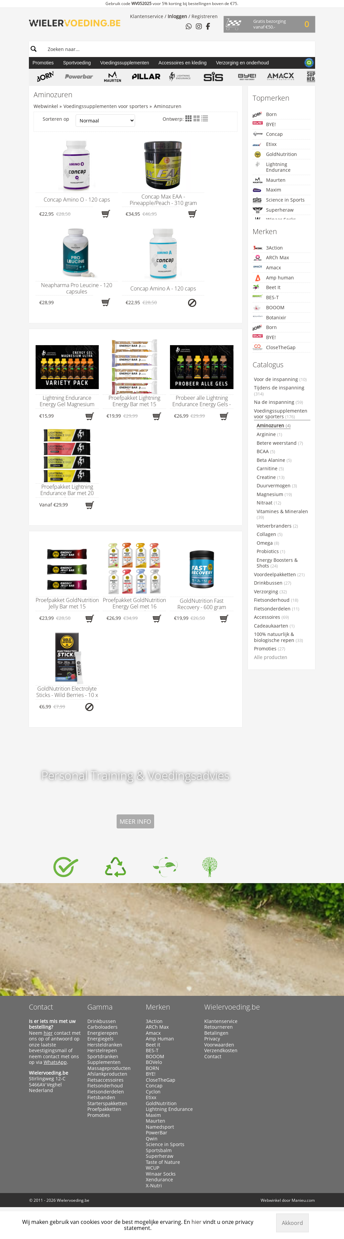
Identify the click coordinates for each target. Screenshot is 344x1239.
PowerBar (156, 1133)
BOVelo (154, 1062)
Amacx (267, 267)
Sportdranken (102, 1057)
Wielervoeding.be (232, 1007)
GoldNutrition (275, 154)
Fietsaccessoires (105, 1080)
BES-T (266, 297)
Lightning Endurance (272, 167)
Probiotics (271, 551)
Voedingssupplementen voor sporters (105, 106)
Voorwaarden (219, 1045)
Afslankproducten (107, 1074)
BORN (152, 1068)
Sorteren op (89, 120)
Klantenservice (146, 16)
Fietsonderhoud (276, 600)
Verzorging (270, 592)
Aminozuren (167, 106)
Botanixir (269, 317)
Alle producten (270, 657)
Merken (158, 1007)
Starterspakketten (107, 1103)
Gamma (100, 1007)
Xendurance (159, 1180)
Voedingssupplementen (124, 62)
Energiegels (100, 1039)
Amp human (273, 277)
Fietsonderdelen (276, 609)
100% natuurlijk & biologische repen (278, 637)
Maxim (267, 190)
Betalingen (216, 1033)
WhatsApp (55, 1062)
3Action (268, 248)
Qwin (152, 1139)
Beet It (267, 287)
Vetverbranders (277, 526)
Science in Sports (279, 200)
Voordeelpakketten (279, 575)
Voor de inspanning (280, 379)
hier (48, 1033)
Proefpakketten (104, 1109)
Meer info (135, 821)
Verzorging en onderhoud (242, 62)
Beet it (153, 1045)
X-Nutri (154, 1186)
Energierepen (102, 1033)
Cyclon (153, 1092)
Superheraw (273, 210)
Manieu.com (303, 1200)
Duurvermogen (277, 486)
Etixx (264, 144)
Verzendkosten (221, 1050)
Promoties (43, 62)
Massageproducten (109, 1068)
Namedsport (160, 1127)
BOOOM (269, 307)
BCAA (266, 451)
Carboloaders (102, 1027)
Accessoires (271, 617)
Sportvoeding (77, 62)
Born (265, 114)
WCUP (152, 1168)
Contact (41, 1007)
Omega (268, 543)
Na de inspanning (278, 402)
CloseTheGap (274, 347)
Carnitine (270, 469)
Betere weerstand (280, 443)
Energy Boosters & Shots (277, 563)
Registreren (204, 16)
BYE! (264, 124)
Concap (268, 134)
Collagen (270, 534)
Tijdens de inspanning (279, 391)
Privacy (212, 1039)
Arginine (269, 434)
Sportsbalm (159, 1150)
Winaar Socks (161, 1174)
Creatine (271, 477)
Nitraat (269, 503)
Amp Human (160, 1039)
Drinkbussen (272, 583)
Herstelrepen (102, 1050)
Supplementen (104, 1062)
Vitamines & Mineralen (282, 514)
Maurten (269, 180)
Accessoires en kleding (183, 62)
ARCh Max (271, 257)
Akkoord (292, 1223)
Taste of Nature (163, 1162)
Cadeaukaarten (274, 626)
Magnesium (274, 494)
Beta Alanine (274, 460)
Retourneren (218, 1027)
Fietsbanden (101, 1097)
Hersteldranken (104, 1045)
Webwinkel (46, 106)
